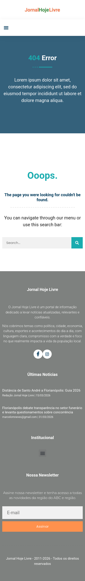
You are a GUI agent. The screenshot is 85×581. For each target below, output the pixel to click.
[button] (6, 27)
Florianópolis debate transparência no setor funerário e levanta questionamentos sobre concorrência (42, 410)
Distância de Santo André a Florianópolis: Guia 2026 (41, 390)
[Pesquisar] (77, 242)
